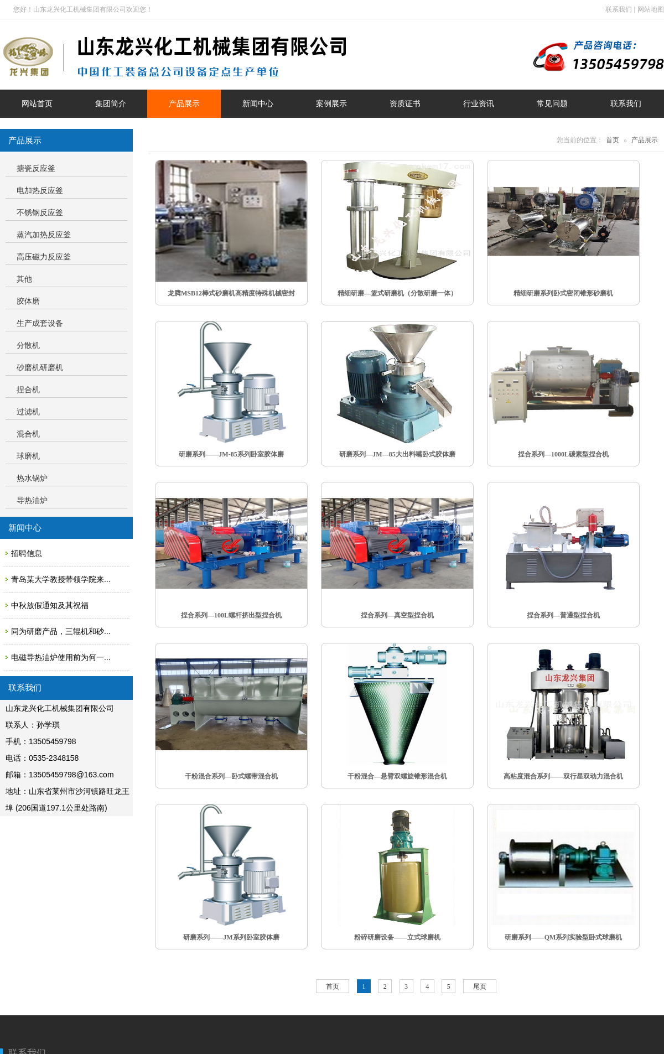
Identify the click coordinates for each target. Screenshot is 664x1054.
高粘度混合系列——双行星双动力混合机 (563, 776)
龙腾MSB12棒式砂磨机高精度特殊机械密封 (231, 293)
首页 (612, 140)
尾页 (479, 986)
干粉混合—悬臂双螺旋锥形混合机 (397, 776)
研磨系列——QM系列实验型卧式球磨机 (563, 937)
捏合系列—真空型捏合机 (397, 615)
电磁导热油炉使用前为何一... (61, 657)
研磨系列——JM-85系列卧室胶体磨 (231, 454)
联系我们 (618, 9)
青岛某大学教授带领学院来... (61, 579)
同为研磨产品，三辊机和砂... (61, 631)
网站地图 (650, 9)
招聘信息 (26, 553)
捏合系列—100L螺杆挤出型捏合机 (231, 615)
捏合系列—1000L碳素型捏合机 (563, 454)
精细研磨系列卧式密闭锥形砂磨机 (563, 293)
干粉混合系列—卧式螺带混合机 (231, 776)
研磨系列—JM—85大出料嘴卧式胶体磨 (397, 454)
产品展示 (644, 140)
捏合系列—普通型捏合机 (563, 615)
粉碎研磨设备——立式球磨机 (397, 937)
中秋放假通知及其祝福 (50, 605)
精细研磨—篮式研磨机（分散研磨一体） (397, 293)
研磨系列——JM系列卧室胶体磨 (231, 937)
